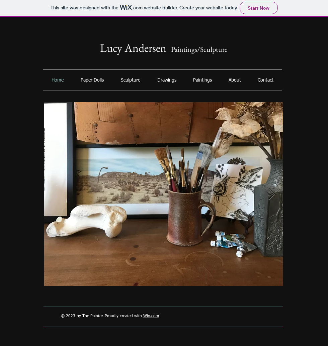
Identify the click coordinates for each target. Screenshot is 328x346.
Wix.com (151, 316)
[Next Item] (271, 194)
